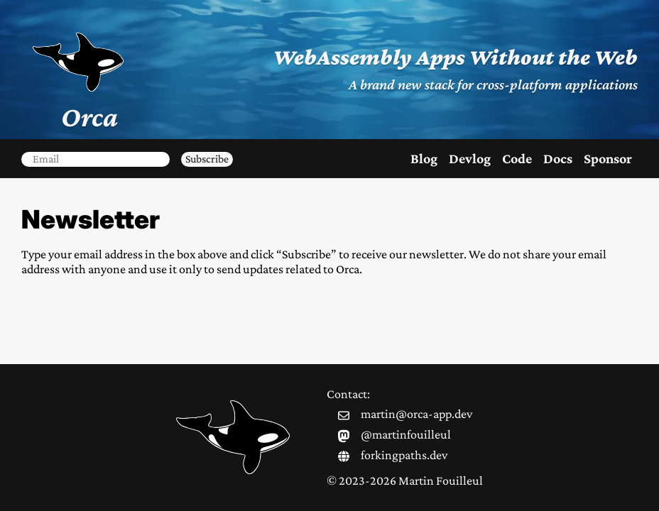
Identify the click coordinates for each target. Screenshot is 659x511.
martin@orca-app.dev (416, 414)
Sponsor (608, 158)
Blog (423, 158)
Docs (557, 158)
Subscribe (207, 159)
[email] (95, 159)
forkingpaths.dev (404, 455)
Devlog (470, 158)
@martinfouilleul (406, 434)
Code (517, 158)
